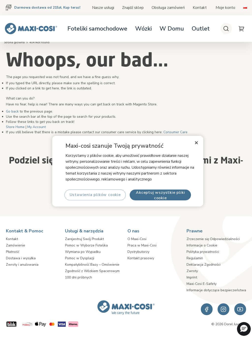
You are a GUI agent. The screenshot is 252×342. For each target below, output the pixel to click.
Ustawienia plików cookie (95, 194)
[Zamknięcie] (196, 142)
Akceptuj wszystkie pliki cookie (160, 195)
